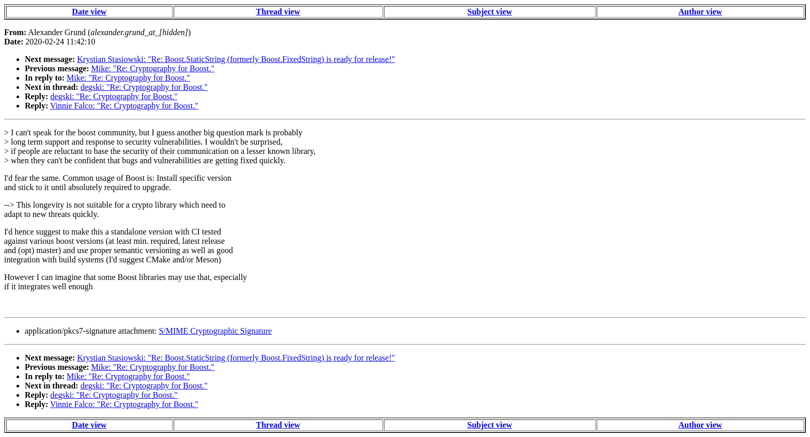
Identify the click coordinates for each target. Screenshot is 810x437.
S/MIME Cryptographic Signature (215, 330)
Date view (89, 11)
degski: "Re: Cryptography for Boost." (144, 87)
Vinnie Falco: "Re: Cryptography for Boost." (124, 105)
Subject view (490, 11)
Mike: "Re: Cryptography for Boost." (152, 68)
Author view (700, 11)
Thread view (278, 11)
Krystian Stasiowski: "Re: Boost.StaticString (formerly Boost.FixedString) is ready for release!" (236, 59)
